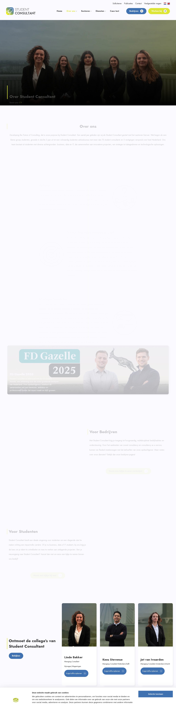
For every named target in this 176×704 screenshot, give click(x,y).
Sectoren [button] (86, 11)
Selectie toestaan (155, 678)
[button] (20, 11)
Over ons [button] (71, 11)
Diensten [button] (101, 11)
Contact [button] (138, 3)
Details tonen (132, 699)
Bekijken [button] (16, 584)
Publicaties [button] (128, 3)
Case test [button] (114, 11)
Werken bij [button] (159, 11)
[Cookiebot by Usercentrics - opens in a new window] (16, 699)
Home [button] (59, 11)
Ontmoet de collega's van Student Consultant (32, 572)
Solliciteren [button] (117, 3)
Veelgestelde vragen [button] (152, 3)
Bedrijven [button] (136, 11)
